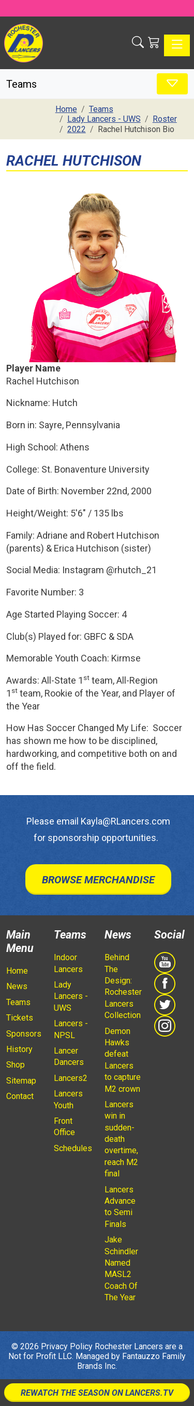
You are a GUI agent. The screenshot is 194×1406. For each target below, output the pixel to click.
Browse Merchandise (98, 880)
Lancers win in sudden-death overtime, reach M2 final (121, 1139)
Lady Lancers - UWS (71, 996)
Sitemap (21, 1081)
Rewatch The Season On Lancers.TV (97, 1393)
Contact (20, 1096)
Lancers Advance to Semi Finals (120, 1207)
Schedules (73, 1148)
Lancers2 (70, 1078)
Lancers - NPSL (71, 1029)
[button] (138, 43)
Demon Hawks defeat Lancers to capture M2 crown (123, 1060)
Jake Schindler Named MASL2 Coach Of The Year (121, 1268)
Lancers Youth (68, 1099)
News (16, 986)
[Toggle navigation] (177, 45)
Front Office (64, 1126)
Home (17, 971)
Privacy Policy (67, 1346)
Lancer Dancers (69, 1056)
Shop (15, 1065)
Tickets (19, 1018)
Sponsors (23, 1034)
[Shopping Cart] (154, 43)
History (19, 1049)
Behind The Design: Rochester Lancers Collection (123, 986)
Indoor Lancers (68, 963)
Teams (18, 1002)
